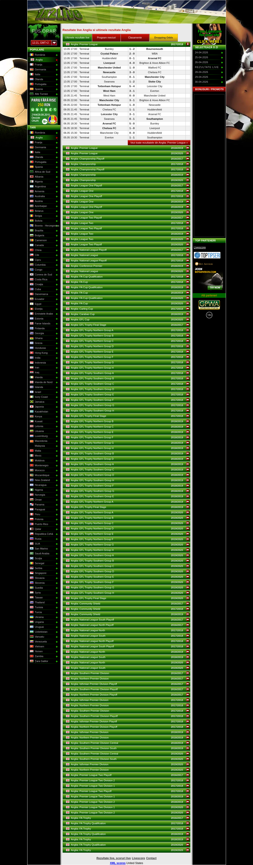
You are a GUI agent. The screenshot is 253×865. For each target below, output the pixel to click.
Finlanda (37, 328)
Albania (36, 177)
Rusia (35, 539)
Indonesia (37, 363)
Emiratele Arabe (41, 314)
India (34, 358)
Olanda (36, 79)
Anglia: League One (127, 191)
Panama (36, 505)
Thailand (37, 603)
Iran (34, 368)
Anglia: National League (127, 255)
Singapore (38, 573)
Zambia (36, 656)
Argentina (37, 187)
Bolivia (35, 221)
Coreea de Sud (40, 275)
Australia (37, 196)
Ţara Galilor (38, 661)
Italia (34, 74)
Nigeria (36, 490)
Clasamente (135, 37)
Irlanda (36, 377)
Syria (35, 593)
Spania (36, 89)
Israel (35, 392)
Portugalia (38, 84)
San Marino (38, 549)
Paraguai (37, 510)
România (37, 55)
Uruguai (36, 627)
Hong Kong (38, 353)
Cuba (35, 289)
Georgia (36, 333)
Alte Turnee (38, 94)
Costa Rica (38, 280)
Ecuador (36, 299)
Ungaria (36, 622)
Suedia (36, 588)
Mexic (35, 456)
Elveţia (36, 309)
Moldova (37, 461)
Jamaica (36, 402)
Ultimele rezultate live (77, 37)
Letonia (36, 426)
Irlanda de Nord (41, 382)
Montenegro (39, 465)
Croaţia (36, 284)
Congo (35, 270)
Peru (34, 514)
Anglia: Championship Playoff (127, 158)
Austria (36, 201)
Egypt (35, 304)
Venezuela (38, 642)
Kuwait (36, 421)
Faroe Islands (40, 324)
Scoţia (35, 558)
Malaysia (37, 446)
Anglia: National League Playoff (127, 249)
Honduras (37, 348)
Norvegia (37, 495)
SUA (34, 544)
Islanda (36, 387)
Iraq (34, 373)
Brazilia (36, 231)
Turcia (35, 612)
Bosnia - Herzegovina (43, 226)
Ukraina (36, 617)
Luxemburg (38, 436)
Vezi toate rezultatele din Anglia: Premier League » (159, 142)
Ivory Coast (38, 397)
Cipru (35, 260)
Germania (37, 70)
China (35, 250)
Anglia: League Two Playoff (127, 217)
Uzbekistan (38, 632)
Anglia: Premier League (127, 44)
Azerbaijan (38, 206)
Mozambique (39, 475)
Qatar (35, 529)
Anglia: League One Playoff (127, 185)
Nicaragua (38, 485)
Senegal (36, 563)
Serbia (35, 568)
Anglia (36, 60)
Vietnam (36, 647)
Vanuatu (36, 637)
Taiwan (36, 598)
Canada (36, 245)
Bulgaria (36, 235)
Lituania (36, 431)
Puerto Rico (38, 524)
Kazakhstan (38, 412)
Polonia (36, 519)
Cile (34, 255)
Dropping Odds (163, 37)
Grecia (35, 343)
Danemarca (38, 294)
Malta (35, 451)
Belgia (35, 216)
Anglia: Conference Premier (127, 266)
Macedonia (38, 441)
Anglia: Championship (127, 164)
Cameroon (38, 240)
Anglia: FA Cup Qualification (127, 276)
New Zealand (39, 480)
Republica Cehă (41, 534)
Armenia (36, 191)
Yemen (36, 651)
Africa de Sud (39, 172)
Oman (35, 500)
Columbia (37, 265)
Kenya (35, 417)
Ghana (36, 338)
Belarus (36, 211)
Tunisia (36, 607)
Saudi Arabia (39, 554)
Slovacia (37, 578)
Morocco (37, 470)
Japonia (36, 407)
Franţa (35, 65)
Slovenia (37, 583)
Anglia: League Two (127, 223)
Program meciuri (106, 37)
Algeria (36, 182)
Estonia (36, 319)
